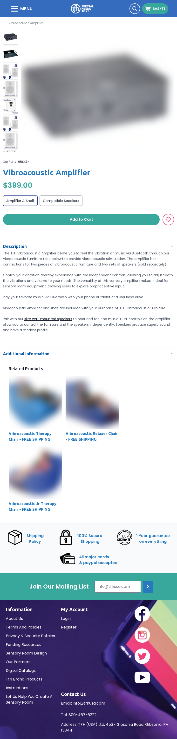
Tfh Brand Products (24, 679)
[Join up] (148, 587)
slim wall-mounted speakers (48, 319)
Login (66, 618)
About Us (14, 618)
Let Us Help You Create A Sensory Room (29, 699)
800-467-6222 (82, 715)
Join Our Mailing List (59, 586)
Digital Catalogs (21, 670)
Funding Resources (23, 644)
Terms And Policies (23, 627)
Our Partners (18, 662)
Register (69, 627)
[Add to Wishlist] (168, 219)
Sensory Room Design (26, 653)
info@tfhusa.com (89, 703)
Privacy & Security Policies (30, 636)
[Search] (134, 8)
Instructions (17, 688)
